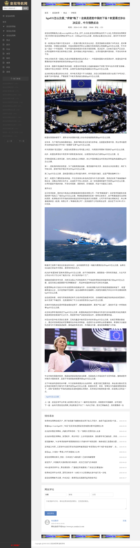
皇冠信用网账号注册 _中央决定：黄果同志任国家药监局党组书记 (71, 478)
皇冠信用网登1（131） (10, 136)
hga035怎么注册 (52, 397)
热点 (6, 40)
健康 (6, 63)
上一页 (9, 141)
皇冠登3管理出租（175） (11, 91)
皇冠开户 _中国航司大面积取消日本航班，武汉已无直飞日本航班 (71, 462)
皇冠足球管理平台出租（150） (13, 102)
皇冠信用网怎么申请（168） (12, 95)
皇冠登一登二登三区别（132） (13, 132)
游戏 (6, 72)
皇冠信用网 (9, 36)
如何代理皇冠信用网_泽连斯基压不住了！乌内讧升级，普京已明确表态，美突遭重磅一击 (88, 405)
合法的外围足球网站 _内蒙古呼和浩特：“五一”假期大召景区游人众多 (72, 431)
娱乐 (6, 45)
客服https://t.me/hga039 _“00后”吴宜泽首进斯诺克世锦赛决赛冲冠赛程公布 (74, 426)
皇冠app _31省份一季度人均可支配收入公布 (62, 452)
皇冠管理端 (9, 26)
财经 (6, 58)
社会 (6, 49)
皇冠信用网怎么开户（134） (12, 125)
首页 (4, 22)
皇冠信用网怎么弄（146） (12, 110)
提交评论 (50, 515)
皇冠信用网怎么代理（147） (12, 106)
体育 (6, 54)
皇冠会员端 (9, 31)
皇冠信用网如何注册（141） (12, 121)
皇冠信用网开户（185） (11, 83)
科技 (6, 67)
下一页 (21, 141)
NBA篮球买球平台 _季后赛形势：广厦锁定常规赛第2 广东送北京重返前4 (74, 467)
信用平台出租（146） (10, 114)
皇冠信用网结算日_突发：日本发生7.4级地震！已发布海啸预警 (70, 457)
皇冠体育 (55, 13)
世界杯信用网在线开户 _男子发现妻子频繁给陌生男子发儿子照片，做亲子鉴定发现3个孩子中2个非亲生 (86, 421)
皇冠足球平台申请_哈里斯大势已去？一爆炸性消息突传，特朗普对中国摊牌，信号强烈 (87, 402)
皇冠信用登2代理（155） (11, 98)
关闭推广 (16, 545)
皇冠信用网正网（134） (11, 129)
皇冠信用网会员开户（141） (12, 117)
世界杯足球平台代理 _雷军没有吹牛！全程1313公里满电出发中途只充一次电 (75, 473)
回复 (124, 522)
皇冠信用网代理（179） (11, 87)
